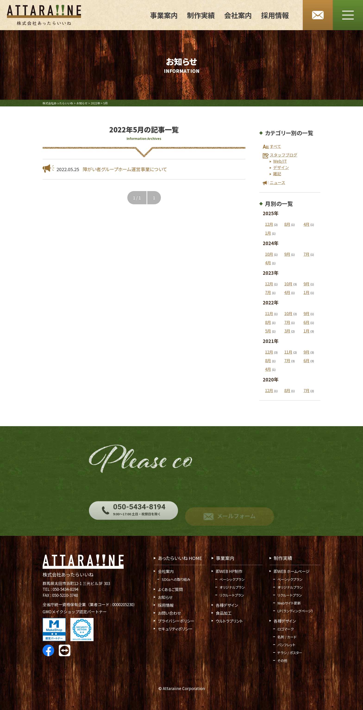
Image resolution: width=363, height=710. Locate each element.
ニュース (277, 182)
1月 (268, 233)
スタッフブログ (283, 155)
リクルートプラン (231, 595)
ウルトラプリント (229, 621)
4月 (307, 224)
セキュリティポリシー (175, 629)
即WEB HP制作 (229, 571)
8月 (287, 224)
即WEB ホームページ (292, 571)
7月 (307, 254)
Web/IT (280, 161)
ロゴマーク (285, 629)
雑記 (277, 174)
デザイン (281, 167)
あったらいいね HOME (180, 558)
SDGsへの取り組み (176, 579)
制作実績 (201, 15)
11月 (269, 314)
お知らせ (165, 597)
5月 (268, 331)
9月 (287, 254)
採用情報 (275, 15)
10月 (269, 254)
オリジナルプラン (232, 587)
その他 (282, 660)
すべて (275, 146)
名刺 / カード (287, 636)
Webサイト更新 (289, 603)
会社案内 (238, 15)
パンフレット (286, 644)
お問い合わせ (169, 613)
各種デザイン (227, 605)
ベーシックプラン (231, 579)
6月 (307, 322)
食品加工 (224, 613)
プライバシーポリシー (176, 621)
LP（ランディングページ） (295, 610)
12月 (269, 224)
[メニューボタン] (348, 15)
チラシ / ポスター (289, 652)
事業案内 (164, 15)
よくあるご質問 (170, 589)
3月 (287, 331)
